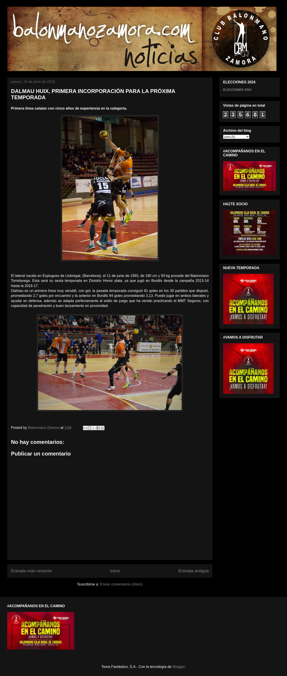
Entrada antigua (193, 570)
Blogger (178, 667)
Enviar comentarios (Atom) (121, 584)
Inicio (115, 570)
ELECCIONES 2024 (237, 89)
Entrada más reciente (31, 570)
